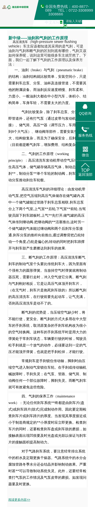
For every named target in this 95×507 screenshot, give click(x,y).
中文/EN (52, 22)
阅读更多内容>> (19, 499)
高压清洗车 (18, 42)
